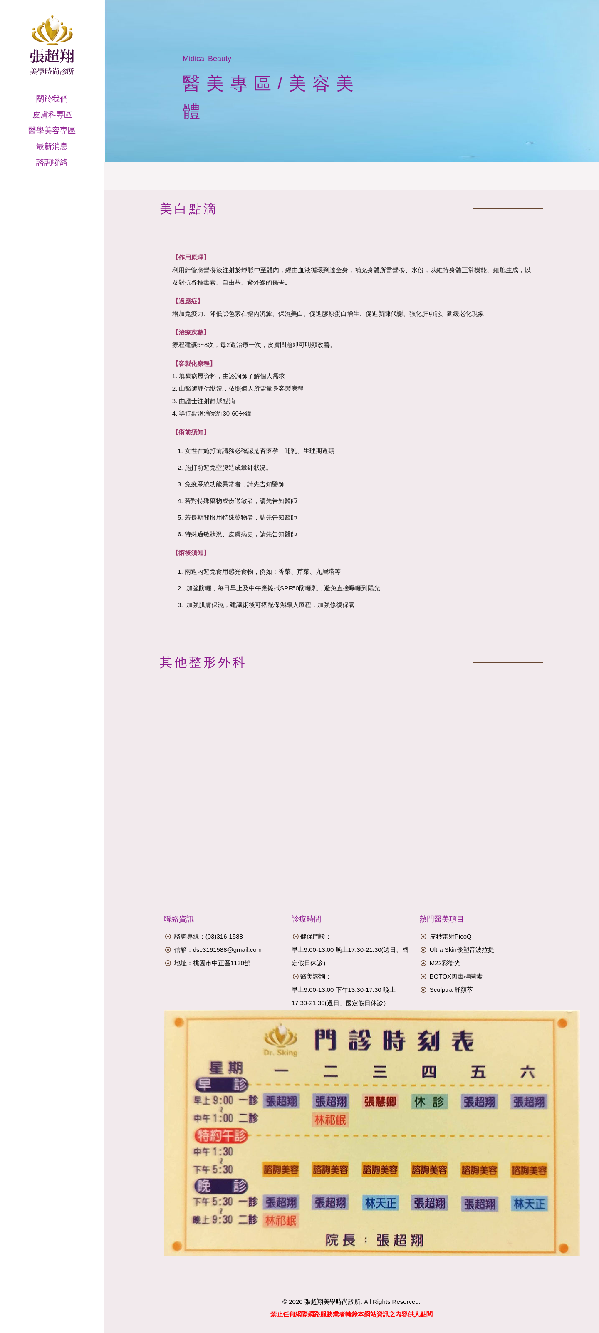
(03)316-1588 (224, 936)
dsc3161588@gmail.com (227, 949)
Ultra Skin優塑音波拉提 (462, 949)
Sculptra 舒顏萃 (451, 989)
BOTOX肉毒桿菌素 (456, 976)
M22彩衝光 (445, 962)
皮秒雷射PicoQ (451, 936)
